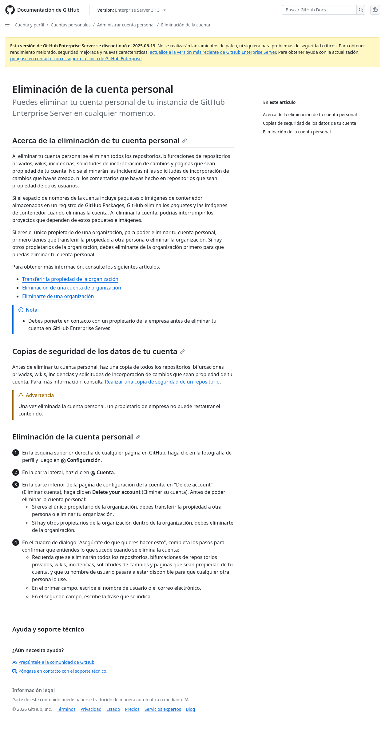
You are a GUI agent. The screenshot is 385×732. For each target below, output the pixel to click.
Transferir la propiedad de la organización (70, 279)
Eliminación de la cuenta (185, 25)
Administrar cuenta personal (126, 25)
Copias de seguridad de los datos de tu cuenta (98, 351)
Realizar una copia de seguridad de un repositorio (162, 381)
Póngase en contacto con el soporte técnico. (59, 671)
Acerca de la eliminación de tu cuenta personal (99, 140)
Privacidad (91, 709)
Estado (113, 709)
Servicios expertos (163, 709)
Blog (190, 709)
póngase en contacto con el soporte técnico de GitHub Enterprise (75, 58)
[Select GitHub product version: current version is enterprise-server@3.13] (131, 10)
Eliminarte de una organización (58, 296)
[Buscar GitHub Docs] (319, 9)
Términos (66, 709)
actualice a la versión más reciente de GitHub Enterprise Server (213, 52)
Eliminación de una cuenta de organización (71, 287)
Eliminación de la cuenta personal (76, 436)
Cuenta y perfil (29, 25)
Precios (132, 709)
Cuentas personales (71, 25)
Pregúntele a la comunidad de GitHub (53, 662)
